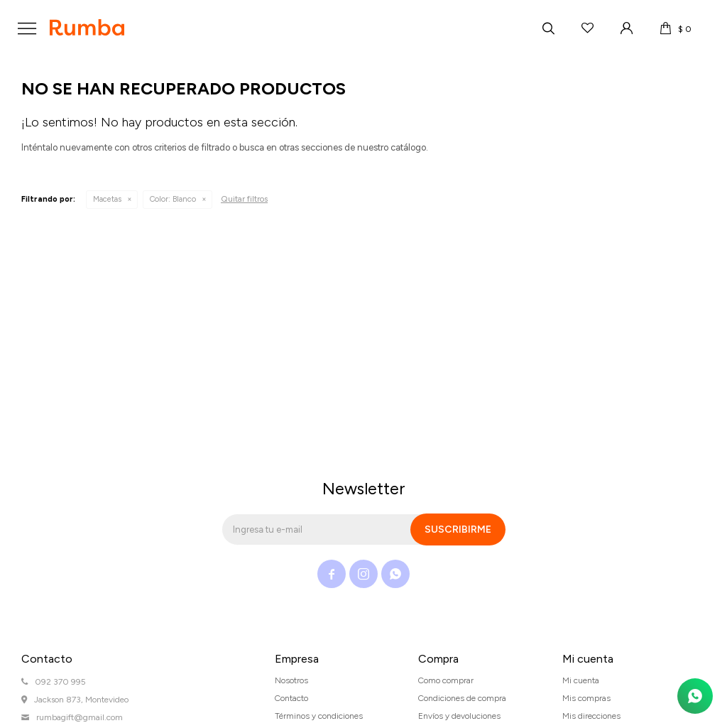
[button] (548, 28)
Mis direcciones (591, 716)
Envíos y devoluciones (459, 716)
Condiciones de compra (462, 698)
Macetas (107, 199)
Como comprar (446, 680)
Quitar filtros (244, 199)
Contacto (291, 698)
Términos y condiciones (319, 716)
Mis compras (586, 698)
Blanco (173, 199)
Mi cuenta (580, 680)
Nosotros (291, 680)
